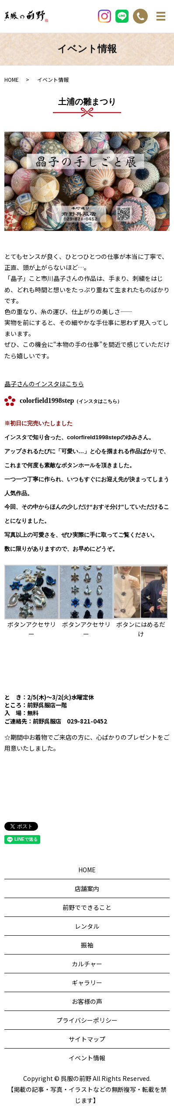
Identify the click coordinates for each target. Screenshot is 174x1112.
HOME (11, 79)
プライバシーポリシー (87, 1020)
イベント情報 (87, 1057)
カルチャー (87, 963)
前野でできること (87, 907)
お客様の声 (87, 1001)
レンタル (87, 926)
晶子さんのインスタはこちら (44, 383)
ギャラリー (87, 982)
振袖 (87, 945)
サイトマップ (87, 1039)
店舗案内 (87, 888)
